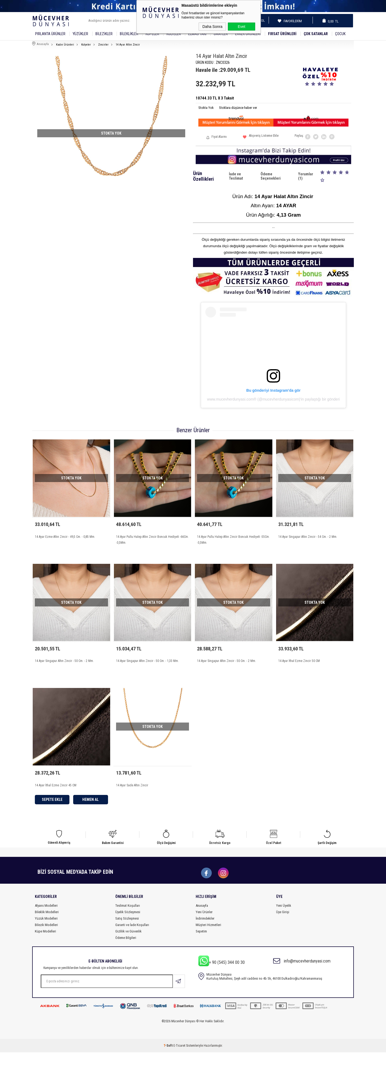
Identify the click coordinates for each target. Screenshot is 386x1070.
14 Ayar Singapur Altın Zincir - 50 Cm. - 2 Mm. (64, 667)
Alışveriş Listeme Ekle (261, 138)
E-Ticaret (179, 1063)
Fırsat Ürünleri (282, 34)
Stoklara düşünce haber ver (238, 108)
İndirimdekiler (205, 936)
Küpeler (152, 34)
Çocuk (340, 34)
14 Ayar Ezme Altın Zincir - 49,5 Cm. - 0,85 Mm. (65, 537)
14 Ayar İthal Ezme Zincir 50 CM (299, 667)
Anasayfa (202, 923)
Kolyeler (173, 34)
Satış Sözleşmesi (127, 936)
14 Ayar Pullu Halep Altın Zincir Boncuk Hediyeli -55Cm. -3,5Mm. (233, 540)
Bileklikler (129, 34)
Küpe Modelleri (45, 949)
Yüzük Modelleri (46, 936)
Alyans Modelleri (46, 923)
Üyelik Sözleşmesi (127, 930)
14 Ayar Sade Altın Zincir (132, 797)
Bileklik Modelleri (47, 930)
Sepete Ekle (52, 811)
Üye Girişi (282, 930)
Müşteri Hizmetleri (208, 943)
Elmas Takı (197, 34)
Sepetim (201, 949)
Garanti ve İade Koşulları (132, 943)
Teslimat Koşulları (127, 923)
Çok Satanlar (316, 34)
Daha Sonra (212, 26)
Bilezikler (104, 34)
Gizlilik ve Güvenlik (128, 949)
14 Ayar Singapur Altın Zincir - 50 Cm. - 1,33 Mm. (147, 667)
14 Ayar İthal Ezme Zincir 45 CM (55, 797)
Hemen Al (90, 811)
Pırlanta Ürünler (50, 34)
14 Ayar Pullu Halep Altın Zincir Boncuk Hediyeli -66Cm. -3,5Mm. (152, 540)
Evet (241, 26)
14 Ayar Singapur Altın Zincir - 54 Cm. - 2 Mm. (307, 537)
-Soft (168, 1063)
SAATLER (221, 34)
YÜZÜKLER (80, 34)
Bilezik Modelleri (46, 943)
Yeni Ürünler (204, 930)
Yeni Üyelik (283, 923)
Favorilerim (291, 21)
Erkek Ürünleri (248, 34)
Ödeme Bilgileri (125, 955)
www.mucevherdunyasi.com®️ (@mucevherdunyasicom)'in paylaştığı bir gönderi (273, 399)
